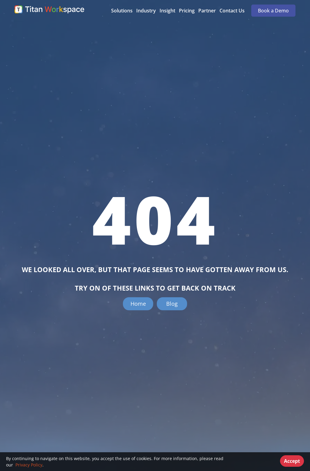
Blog (172, 303)
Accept (292, 461)
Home (138, 303)
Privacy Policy (28, 465)
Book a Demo (273, 10)
